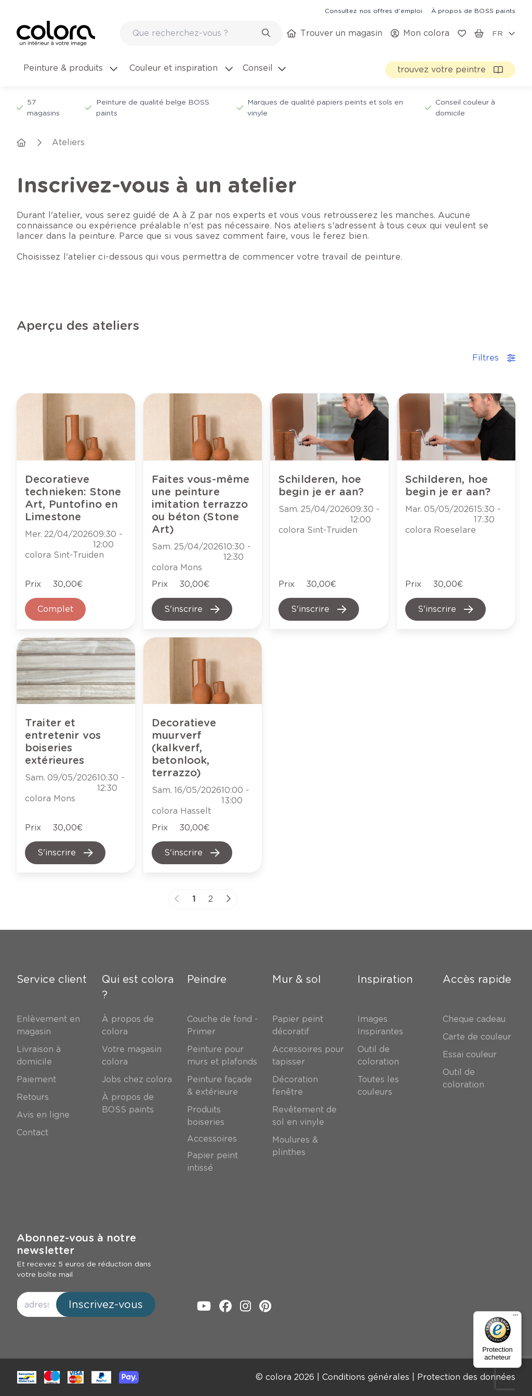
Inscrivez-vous (106, 1304)
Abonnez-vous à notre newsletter (76, 1244)
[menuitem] (69, 74)
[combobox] (201, 33)
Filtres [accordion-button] (493, 358)
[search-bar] (194, 33)
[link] (373, 10)
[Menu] (515, 1317)
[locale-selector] (503, 33)
